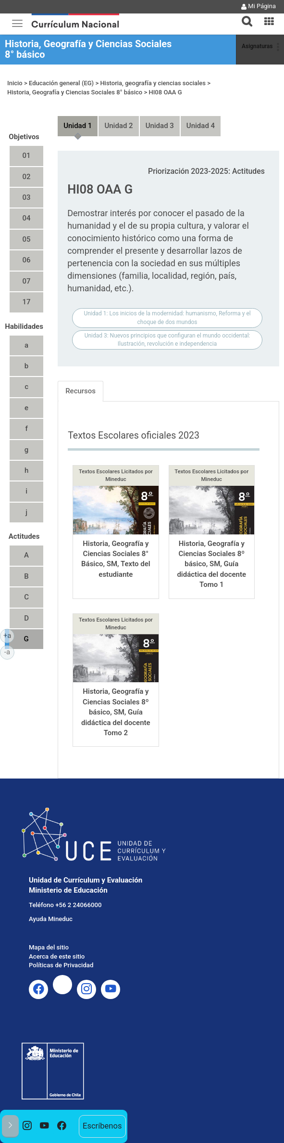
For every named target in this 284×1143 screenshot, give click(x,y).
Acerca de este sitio (57, 956)
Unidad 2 (118, 125)
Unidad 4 (200, 125)
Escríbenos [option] (102, 1125)
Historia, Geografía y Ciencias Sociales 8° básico (88, 49)
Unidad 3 (160, 125)
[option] (27, 1126)
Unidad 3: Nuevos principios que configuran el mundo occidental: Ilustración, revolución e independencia (167, 339)
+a (8, 635)
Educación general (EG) (61, 83)
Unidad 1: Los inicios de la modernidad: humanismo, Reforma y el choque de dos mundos (167, 317)
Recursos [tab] (80, 391)
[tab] (243, 16)
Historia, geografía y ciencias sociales (153, 83)
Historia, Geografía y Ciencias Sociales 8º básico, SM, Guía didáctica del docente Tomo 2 (115, 712)
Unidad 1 (77, 125)
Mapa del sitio (49, 947)
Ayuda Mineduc (51, 918)
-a (9, 651)
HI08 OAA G (165, 92)
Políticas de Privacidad (61, 965)
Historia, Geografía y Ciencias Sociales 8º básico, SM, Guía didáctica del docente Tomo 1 (211, 564)
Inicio (15, 83)
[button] (243, 15)
